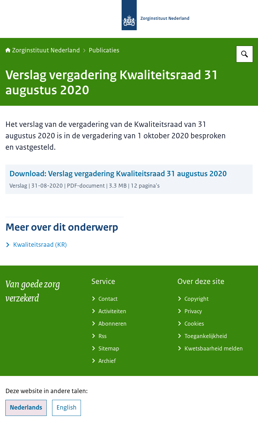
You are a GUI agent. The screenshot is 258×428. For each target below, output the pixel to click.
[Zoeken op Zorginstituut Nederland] (244, 54)
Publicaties (104, 50)
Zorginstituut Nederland (42, 50)
